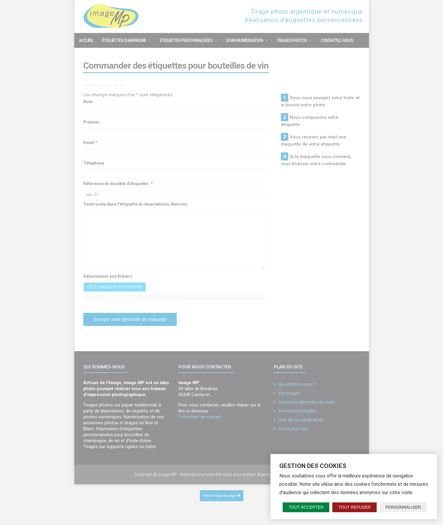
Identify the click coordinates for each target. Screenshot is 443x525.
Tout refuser (354, 507)
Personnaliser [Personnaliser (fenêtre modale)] (403, 507)
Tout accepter (306, 507)
